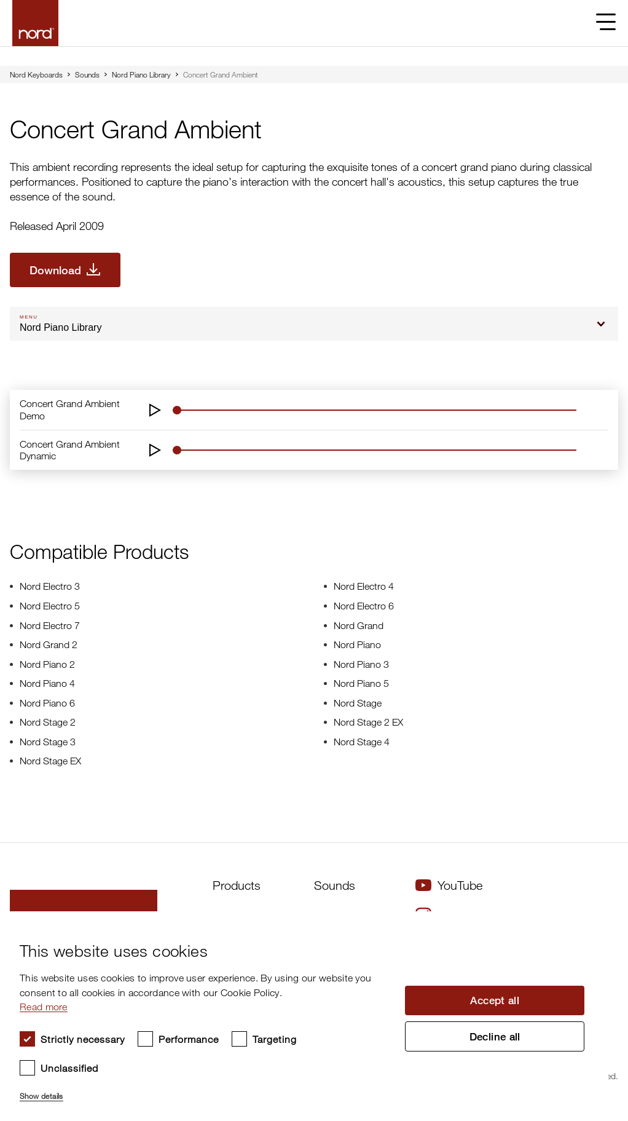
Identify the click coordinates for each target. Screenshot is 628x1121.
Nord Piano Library (141, 74)
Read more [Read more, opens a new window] (44, 1006)
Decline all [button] (495, 1037)
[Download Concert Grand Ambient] (65, 270)
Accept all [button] (494, 1000)
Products (237, 885)
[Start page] (35, 23)
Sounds (87, 74)
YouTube (448, 885)
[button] (205, 1090)
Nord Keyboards (36, 74)
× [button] (594, 924)
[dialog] (304, 1016)
